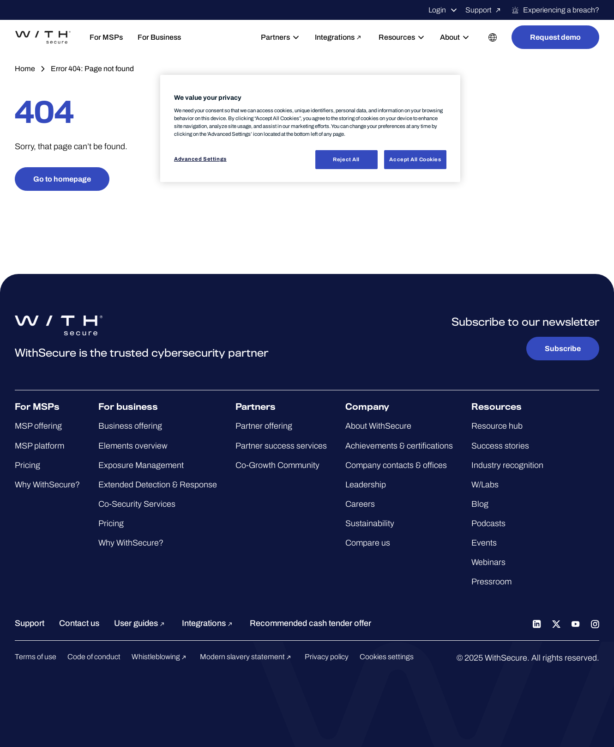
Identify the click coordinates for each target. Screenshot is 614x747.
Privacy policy (327, 657)
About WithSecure (378, 426)
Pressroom (491, 581)
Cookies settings (387, 657)
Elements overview (133, 445)
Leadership (365, 484)
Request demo (555, 37)
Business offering (130, 426)
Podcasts (488, 523)
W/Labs (485, 484)
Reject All (346, 159)
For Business (159, 37)
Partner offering (263, 426)
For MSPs (106, 37)
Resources (402, 37)
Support (484, 10)
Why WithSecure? (47, 484)
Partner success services (281, 445)
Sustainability (369, 523)
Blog (479, 504)
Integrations (339, 37)
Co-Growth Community (277, 465)
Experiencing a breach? (555, 10)
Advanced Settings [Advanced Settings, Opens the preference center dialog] (200, 159)
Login (443, 10)
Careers (360, 504)
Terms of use (35, 657)
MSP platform (39, 445)
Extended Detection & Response (157, 484)
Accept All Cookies (415, 159)
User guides (140, 623)
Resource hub (497, 426)
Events (484, 542)
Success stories (500, 445)
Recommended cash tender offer (310, 623)
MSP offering (38, 426)
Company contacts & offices (396, 465)
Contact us (79, 623)
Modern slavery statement (247, 657)
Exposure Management (141, 465)
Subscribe (563, 348)
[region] (310, 128)
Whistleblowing (160, 657)
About (455, 37)
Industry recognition (507, 465)
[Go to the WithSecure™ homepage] (43, 37)
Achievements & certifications (399, 445)
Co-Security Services (136, 504)
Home (25, 69)
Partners (280, 37)
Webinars (488, 562)
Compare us (367, 542)
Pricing (27, 465)
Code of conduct (93, 657)
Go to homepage (62, 179)
